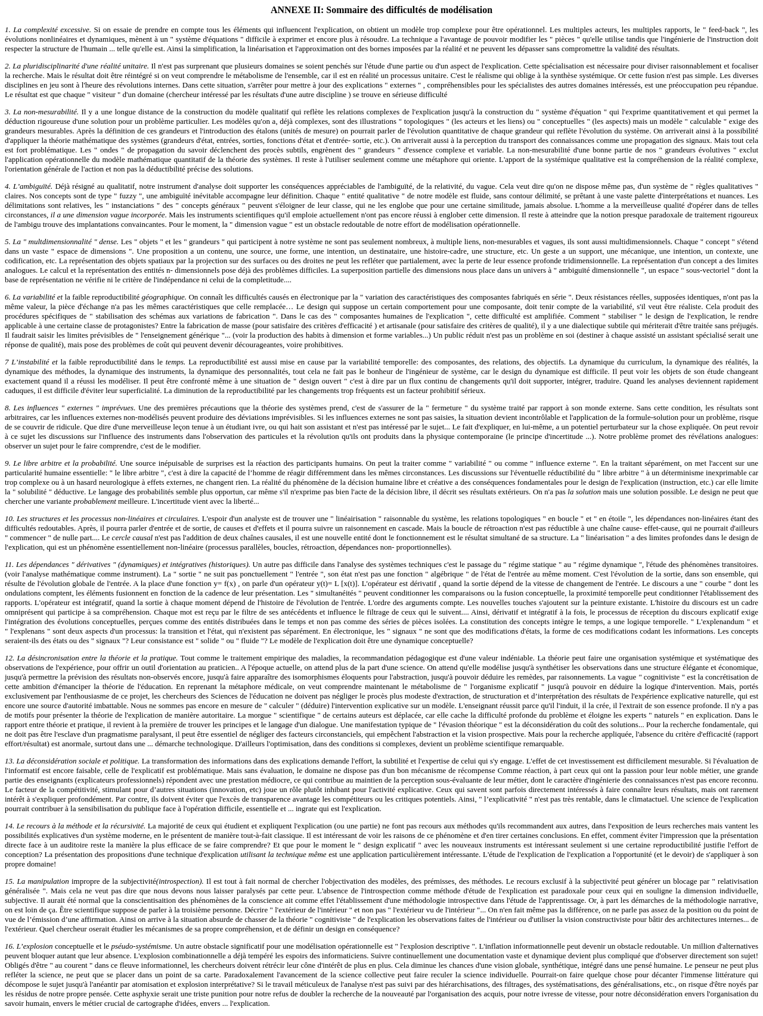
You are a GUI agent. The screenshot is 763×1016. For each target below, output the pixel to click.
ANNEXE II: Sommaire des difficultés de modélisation (381, 10)
